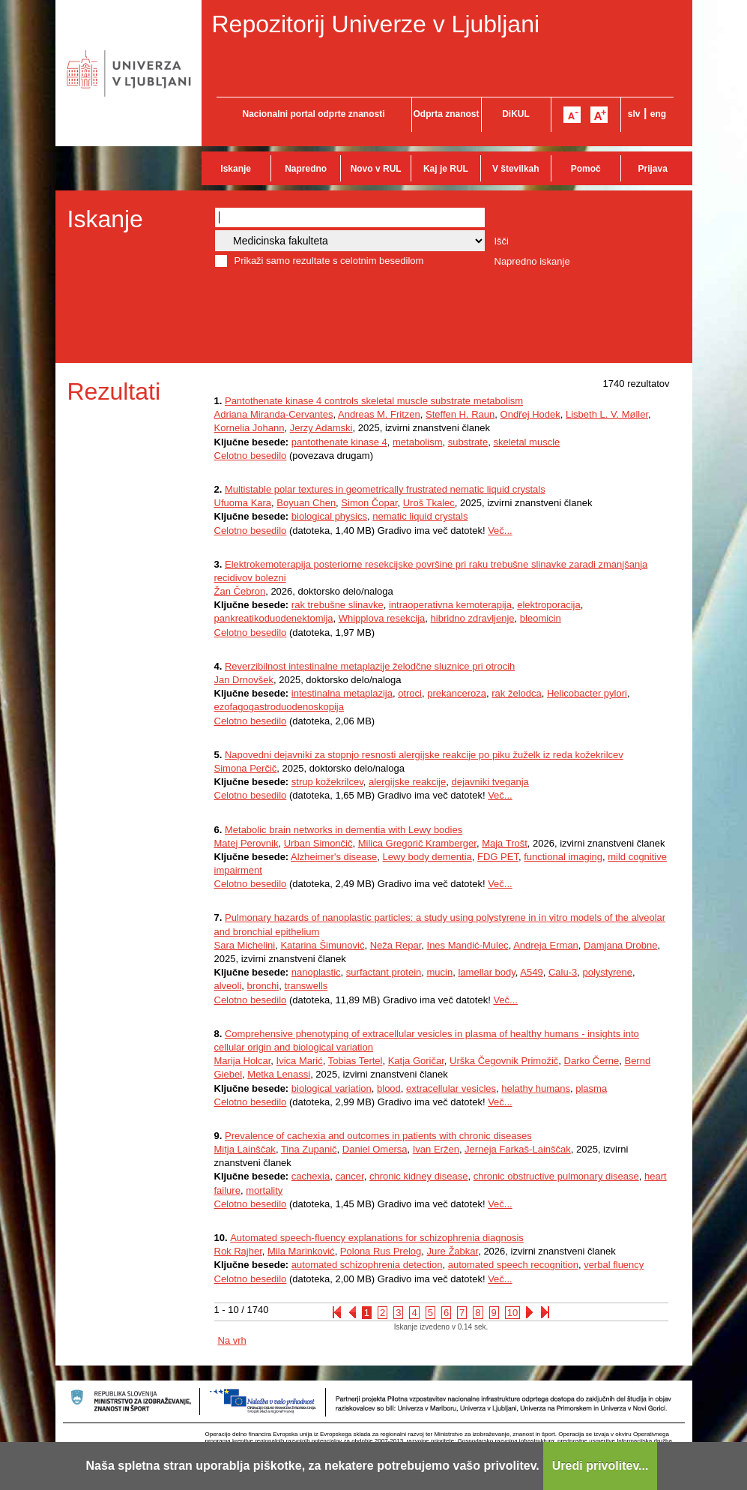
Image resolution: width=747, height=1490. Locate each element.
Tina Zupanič (309, 1149)
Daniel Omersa (375, 1149)
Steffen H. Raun (460, 414)
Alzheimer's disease (334, 856)
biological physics (329, 516)
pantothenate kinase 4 (339, 442)
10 (512, 1312)
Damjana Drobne (620, 945)
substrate (468, 442)
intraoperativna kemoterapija (450, 604)
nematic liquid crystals (420, 516)
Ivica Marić (299, 1060)
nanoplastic (316, 972)
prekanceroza (456, 693)
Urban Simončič (318, 843)
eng (658, 114)
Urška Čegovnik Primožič (504, 1060)
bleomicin (540, 618)
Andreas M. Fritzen (379, 414)
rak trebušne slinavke (337, 604)
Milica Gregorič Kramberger (417, 843)
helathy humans (535, 1088)
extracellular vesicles (451, 1088)
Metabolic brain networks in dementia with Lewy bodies (343, 829)
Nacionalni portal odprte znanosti (313, 114)
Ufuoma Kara (243, 502)
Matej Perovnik (246, 843)
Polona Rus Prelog (380, 1251)
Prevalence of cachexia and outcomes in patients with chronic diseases (378, 1135)
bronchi (263, 985)
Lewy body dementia (427, 856)
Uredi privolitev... (600, 1465)
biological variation (331, 1088)
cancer (349, 1176)
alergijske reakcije (407, 781)
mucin (440, 972)
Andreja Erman (545, 945)
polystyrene (607, 972)
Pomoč (586, 168)
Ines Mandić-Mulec (468, 945)
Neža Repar (396, 945)
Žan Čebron (240, 591)
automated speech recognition (513, 1264)
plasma (591, 1088)
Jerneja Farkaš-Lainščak (518, 1149)
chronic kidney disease (418, 1176)
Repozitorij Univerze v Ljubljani (376, 23)
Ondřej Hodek (530, 414)
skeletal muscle (526, 442)
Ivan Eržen (436, 1149)
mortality (264, 1190)
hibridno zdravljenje (473, 618)
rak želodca (516, 693)
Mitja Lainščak (245, 1149)
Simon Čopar (369, 502)
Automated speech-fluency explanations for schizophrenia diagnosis (377, 1237)
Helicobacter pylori (587, 693)
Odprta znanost (446, 114)
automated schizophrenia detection (367, 1264)
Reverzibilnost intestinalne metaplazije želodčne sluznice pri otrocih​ (370, 666)
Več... (500, 530)
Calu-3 (562, 972)
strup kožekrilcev (327, 781)
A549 (531, 972)
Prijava (653, 168)
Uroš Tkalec (429, 502)
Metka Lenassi (278, 1074)
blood (389, 1088)
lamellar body (486, 972)
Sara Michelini (245, 945)
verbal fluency (614, 1264)
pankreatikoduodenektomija (273, 618)
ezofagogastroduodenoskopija (279, 706)
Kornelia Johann (249, 427)
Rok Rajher (238, 1251)
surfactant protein (383, 972)
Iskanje (235, 168)
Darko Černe (592, 1060)
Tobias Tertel (355, 1060)
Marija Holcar (242, 1060)
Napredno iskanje (532, 261)
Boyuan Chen (306, 502)
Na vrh (232, 1340)
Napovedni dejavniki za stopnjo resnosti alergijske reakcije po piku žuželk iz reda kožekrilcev (424, 754)
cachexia (310, 1176)
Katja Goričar (416, 1060)
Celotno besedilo (250, 455)
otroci (410, 693)
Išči (502, 241)
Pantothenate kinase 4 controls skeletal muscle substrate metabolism (374, 400)
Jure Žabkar (453, 1251)
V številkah (515, 168)
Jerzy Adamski (321, 427)
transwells (305, 985)
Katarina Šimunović (322, 945)
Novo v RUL (376, 168)
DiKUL (516, 114)
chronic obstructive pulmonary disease (556, 1176)
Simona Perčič (245, 768)
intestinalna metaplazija (342, 693)
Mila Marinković (301, 1251)
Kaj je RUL (445, 168)
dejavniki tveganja (489, 781)
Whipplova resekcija (382, 618)
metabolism (417, 442)
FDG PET (497, 856)
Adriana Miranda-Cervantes (273, 414)
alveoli (228, 985)
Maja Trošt (504, 843)
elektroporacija (549, 604)
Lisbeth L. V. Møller (607, 414)
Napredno (306, 168)
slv (634, 114)
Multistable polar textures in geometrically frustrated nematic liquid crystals (385, 489)
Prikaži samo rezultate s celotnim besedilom (329, 260)
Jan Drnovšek (243, 679)
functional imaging (563, 856)
